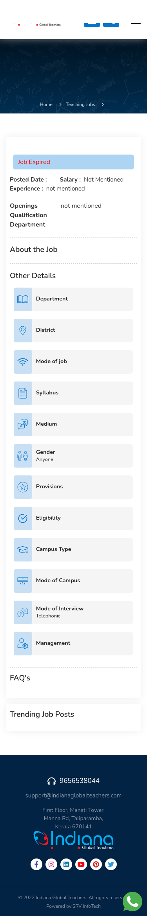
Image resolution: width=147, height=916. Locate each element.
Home (46, 104)
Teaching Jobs (80, 104)
